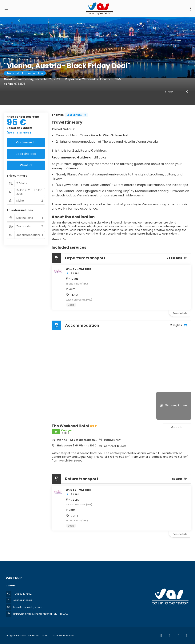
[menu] (191, 8)
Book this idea (26, 154)
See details (180, 313)
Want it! (26, 165)
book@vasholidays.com (27, 607)
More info (59, 239)
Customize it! (26, 142)
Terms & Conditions (62, 635)
